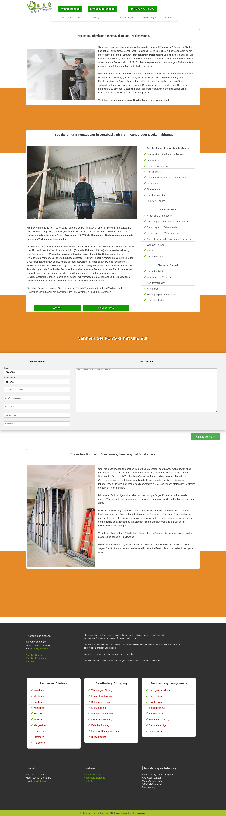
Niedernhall (40, 731)
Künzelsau (39, 708)
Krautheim (39, 690)
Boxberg (38, 713)
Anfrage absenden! (206, 436)
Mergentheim (40, 725)
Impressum (141, 813)
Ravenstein (39, 743)
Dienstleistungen (125, 17)
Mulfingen (39, 696)
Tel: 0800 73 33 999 (142, 9)
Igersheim (39, 737)
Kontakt (30, 661)
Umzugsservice (100, 17)
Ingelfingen (39, 702)
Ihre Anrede (9, 378)
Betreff (7, 368)
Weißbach (39, 719)
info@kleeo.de (40, 648)
